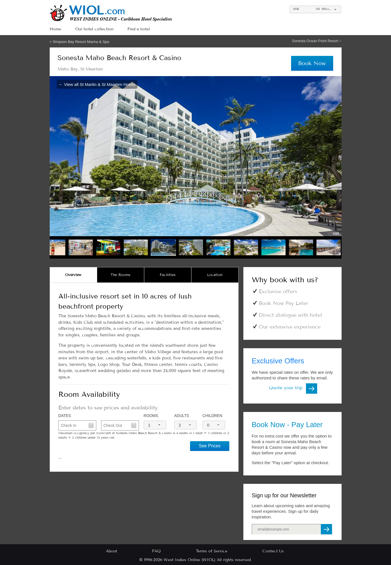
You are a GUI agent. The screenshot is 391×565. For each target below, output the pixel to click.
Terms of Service (211, 551)
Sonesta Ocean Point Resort (315, 41)
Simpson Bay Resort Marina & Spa (81, 42)
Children (212, 416)
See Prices (209, 445)
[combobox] (315, 9)
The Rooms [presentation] (120, 275)
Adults (181, 416)
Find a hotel (138, 29)
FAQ (156, 551)
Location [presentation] (215, 275)
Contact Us (273, 551)
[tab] (73, 274)
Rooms (151, 416)
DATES (64, 416)
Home (55, 29)
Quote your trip (286, 387)
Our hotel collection (94, 29)
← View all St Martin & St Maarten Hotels (97, 84)
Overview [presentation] (73, 275)
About (111, 551)
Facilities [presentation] (167, 275)
